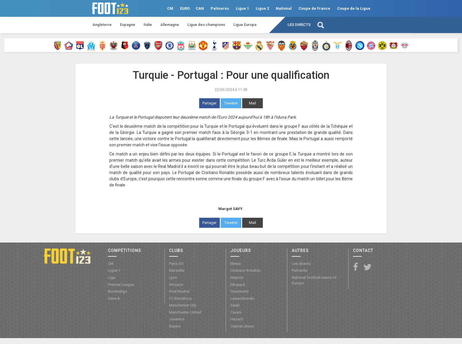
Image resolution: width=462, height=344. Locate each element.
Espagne (127, 24)
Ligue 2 (262, 8)
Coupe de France (314, 8)
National (284, 8)
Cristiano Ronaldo (245, 270)
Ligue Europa (244, 24)
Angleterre (102, 24)
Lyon (173, 277)
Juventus (176, 319)
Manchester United (185, 312)
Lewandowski (242, 298)
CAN (200, 8)
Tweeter (231, 103)
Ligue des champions (206, 24)
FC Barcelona (180, 298)
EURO (185, 8)
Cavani (236, 312)
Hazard (236, 319)
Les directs (299, 24)
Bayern (175, 326)
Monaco (176, 284)
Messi (235, 263)
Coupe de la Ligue (353, 8)
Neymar (236, 277)
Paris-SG (176, 263)
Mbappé (237, 284)
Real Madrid (179, 291)
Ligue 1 (242, 8)
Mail (252, 103)
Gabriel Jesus (242, 326)
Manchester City (182, 305)
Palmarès (220, 8)
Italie (147, 24)
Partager (209, 103)
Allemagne (169, 24)
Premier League (121, 284)
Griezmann (239, 291)
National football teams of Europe (314, 280)
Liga (111, 277)
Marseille (176, 270)
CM (170, 8)
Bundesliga (117, 291)
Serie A (114, 298)
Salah (235, 305)
